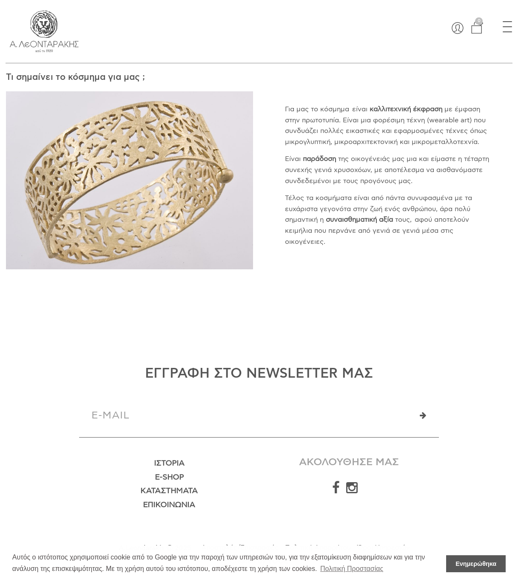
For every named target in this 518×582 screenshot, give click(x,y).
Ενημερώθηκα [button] (475, 563)
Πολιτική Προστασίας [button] (351, 568)
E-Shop (169, 477)
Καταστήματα (169, 491)
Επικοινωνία (169, 505)
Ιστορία (169, 463)
